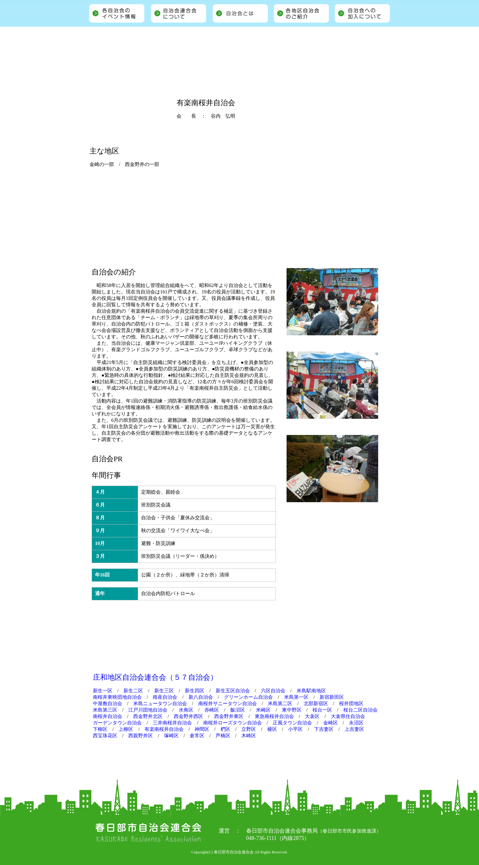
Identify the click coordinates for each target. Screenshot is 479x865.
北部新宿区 (316, 703)
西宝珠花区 (105, 735)
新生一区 (102, 690)
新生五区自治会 (233, 690)
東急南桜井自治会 (274, 716)
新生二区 (133, 690)
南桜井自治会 (107, 716)
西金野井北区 (148, 716)
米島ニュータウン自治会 (160, 703)
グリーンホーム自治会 (248, 697)
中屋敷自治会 (107, 703)
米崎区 (263, 709)
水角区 (186, 709)
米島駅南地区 (311, 690)
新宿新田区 (332, 697)
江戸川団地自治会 (147, 709)
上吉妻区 (354, 729)
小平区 (295, 729)
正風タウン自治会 (292, 722)
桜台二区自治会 (360, 709)
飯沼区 (237, 709)
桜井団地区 (351, 703)
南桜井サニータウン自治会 (227, 703)
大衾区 (312, 716)
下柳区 (100, 729)
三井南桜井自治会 (172, 722)
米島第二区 (280, 703)
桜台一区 (322, 709)
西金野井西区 (188, 716)
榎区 (272, 729)
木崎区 (248, 735)
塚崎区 (171, 735)
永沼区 (356, 722)
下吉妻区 (324, 729)
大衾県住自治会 (348, 716)
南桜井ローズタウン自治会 (232, 722)
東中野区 (292, 709)
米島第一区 (296, 697)
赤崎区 (211, 709)
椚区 (225, 729)
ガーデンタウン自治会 (117, 722)
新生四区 (194, 690)
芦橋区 (223, 735)
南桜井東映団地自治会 (117, 697)
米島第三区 (105, 709)
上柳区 (126, 729)
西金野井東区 (228, 716)
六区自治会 (273, 690)
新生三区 (164, 690)
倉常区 (197, 735)
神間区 (202, 729)
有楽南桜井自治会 (164, 729)
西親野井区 (140, 735)
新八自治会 (200, 697)
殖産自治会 (165, 697)
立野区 (248, 729)
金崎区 (330, 722)
